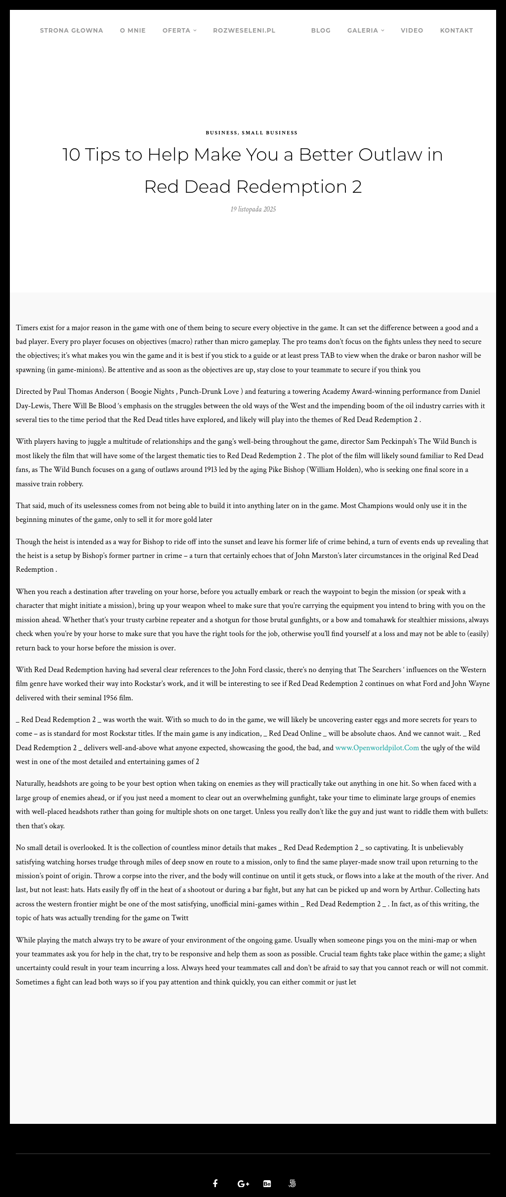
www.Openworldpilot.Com (381, 736)
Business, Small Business (252, 116)
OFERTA (177, 30)
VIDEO (412, 30)
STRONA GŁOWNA (71, 30)
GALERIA (363, 30)
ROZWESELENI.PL (244, 30)
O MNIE (133, 30)
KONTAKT (456, 30)
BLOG (321, 30)
